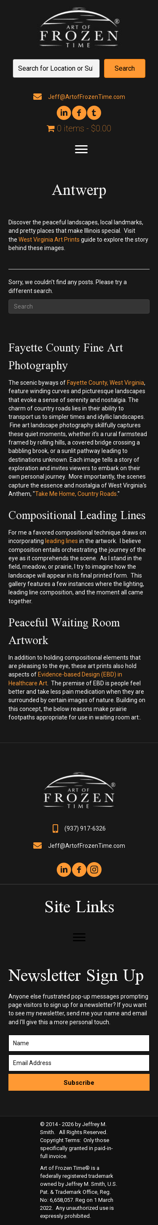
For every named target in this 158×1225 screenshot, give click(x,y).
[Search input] (56, 68)
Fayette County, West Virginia (105, 382)
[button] (124, 68)
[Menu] (81, 149)
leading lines (61, 541)
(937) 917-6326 (85, 828)
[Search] (79, 306)
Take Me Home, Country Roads (76, 493)
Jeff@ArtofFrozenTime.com (86, 96)
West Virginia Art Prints (49, 239)
